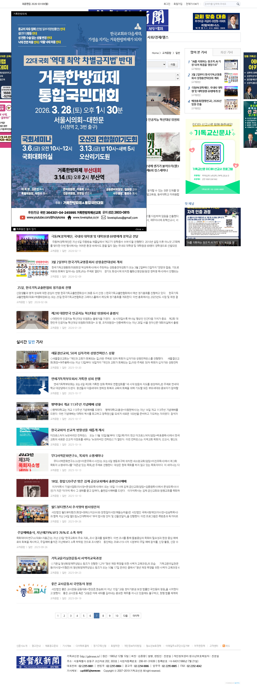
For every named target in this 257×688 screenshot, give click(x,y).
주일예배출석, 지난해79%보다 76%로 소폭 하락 (49, 532)
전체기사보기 (192, 3)
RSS (226, 646)
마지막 (136, 615)
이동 (173, 64)
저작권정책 (199, 646)
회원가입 (178, 3)
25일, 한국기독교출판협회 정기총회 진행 (44, 287)
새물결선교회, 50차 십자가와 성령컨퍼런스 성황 (83, 353)
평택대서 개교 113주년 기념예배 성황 (76, 404)
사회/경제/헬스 (157, 37)
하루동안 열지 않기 (24, 229)
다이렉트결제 (82, 646)
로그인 (167, 3)
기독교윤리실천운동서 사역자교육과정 (76, 558)
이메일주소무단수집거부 (178, 646)
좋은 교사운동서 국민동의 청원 (71, 584)
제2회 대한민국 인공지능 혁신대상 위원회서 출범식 (85, 313)
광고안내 (36, 646)
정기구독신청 (99, 646)
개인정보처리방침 (132, 646)
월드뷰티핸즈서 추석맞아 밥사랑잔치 (75, 507)
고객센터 (214, 646)
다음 (125, 615)
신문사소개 (21, 646)
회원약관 (115, 646)
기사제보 (66, 646)
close (138, 229)
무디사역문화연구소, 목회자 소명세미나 (77, 455)
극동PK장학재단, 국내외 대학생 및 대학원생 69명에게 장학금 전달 (94, 236)
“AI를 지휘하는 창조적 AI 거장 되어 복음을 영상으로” (214, 242)
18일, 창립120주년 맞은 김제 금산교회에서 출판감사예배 (89, 481)
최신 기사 (226, 52)
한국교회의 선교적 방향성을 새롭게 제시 (77, 430)
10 (116, 615)
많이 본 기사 (198, 52)
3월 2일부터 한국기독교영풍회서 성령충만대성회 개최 (86, 262)
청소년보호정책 (153, 646)
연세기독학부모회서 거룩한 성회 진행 (76, 379)
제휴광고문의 (51, 646)
